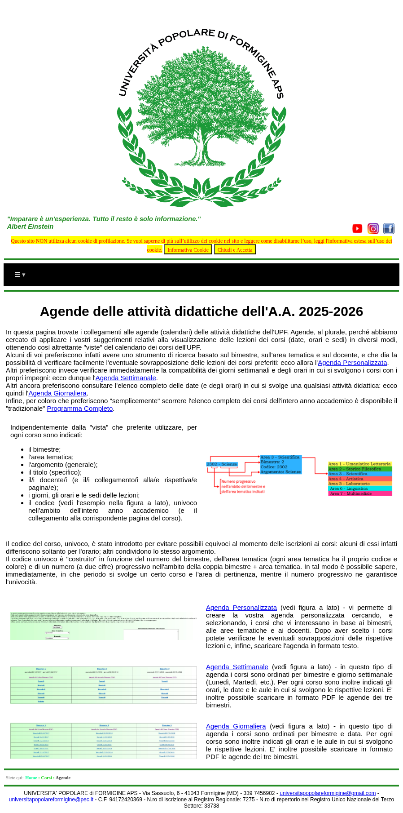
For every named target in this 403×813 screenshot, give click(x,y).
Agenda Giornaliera (57, 393)
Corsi (46, 777)
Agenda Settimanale (126, 378)
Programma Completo (80, 408)
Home (31, 777)
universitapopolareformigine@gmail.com (328, 793)
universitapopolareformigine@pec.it (51, 799)
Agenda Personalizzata (352, 362)
